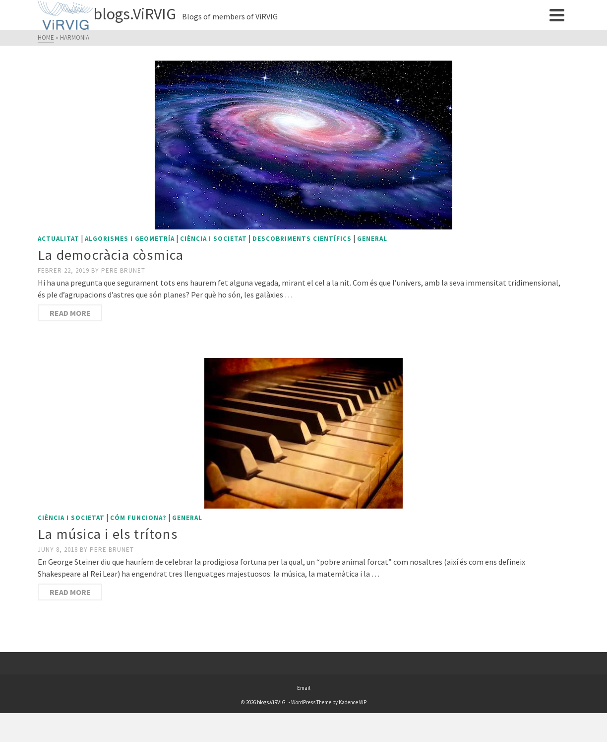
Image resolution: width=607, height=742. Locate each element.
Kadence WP (352, 702)
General (372, 238)
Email (303, 687)
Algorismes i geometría (130, 238)
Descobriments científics (302, 238)
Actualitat (58, 238)
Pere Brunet (123, 270)
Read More (70, 313)
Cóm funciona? (138, 518)
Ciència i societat (213, 238)
